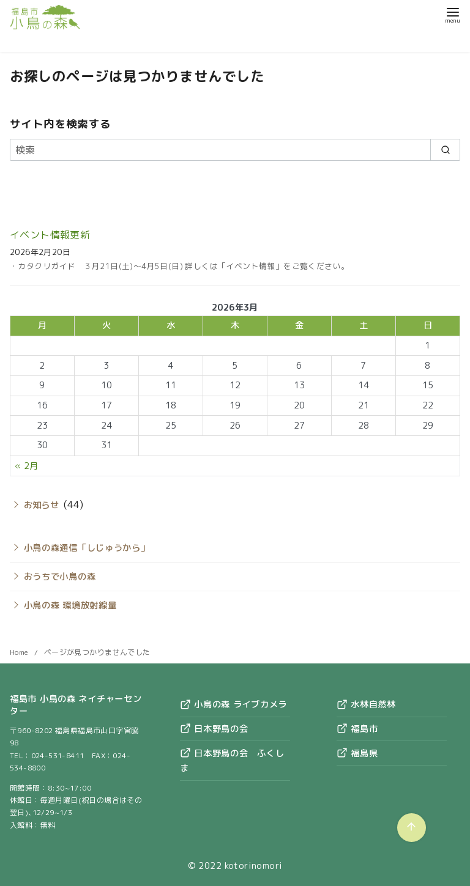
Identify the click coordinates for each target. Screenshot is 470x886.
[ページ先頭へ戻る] (411, 827)
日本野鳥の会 (214, 729)
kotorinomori (254, 866)
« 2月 (27, 466)
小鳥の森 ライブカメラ (233, 704)
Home (20, 652)
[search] (445, 150)
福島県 (357, 753)
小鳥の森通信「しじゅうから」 (87, 548)
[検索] (235, 150)
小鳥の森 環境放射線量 (70, 605)
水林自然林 (366, 704)
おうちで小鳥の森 (60, 576)
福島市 (357, 729)
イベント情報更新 (50, 235)
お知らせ (41, 505)
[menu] (452, 14)
